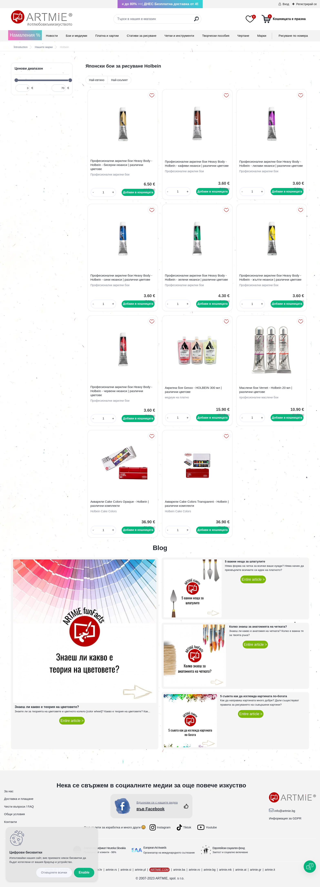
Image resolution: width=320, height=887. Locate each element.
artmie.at (240, 869)
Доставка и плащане (18, 798)
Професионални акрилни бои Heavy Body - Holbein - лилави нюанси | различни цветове (271, 163)
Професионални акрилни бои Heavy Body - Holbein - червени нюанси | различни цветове (121, 391)
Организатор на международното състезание (169, 852)
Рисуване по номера (293, 35)
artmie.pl (140, 869)
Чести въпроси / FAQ (19, 806)
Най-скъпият (119, 80)
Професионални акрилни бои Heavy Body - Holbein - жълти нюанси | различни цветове (270, 277)
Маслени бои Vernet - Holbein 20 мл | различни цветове (265, 389)
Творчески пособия (215, 35)
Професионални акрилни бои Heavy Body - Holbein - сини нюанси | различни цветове (121, 277)
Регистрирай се (306, 4)
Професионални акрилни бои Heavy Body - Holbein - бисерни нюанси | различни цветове (121, 165)
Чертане (243, 35)
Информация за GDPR (285, 818)
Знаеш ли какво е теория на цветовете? (47, 707)
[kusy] (103, 192)
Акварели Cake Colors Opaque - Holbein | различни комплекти (119, 503)
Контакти (10, 822)
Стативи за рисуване (141, 35)
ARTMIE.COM (159, 869)
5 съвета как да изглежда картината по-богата (253, 696)
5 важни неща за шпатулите (245, 561)
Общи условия (14, 814)
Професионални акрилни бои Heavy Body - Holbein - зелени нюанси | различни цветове (196, 277)
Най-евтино (96, 80)
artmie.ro (194, 869)
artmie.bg (210, 869)
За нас (8, 791)
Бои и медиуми (76, 35)
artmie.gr (255, 869)
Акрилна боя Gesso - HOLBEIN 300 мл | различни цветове (193, 389)
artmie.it (270, 869)
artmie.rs (111, 869)
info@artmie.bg (284, 811)
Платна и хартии (107, 35)
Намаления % (25, 35)
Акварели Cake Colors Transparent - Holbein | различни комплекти (197, 503)
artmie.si (125, 869)
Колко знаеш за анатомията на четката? (258, 626)
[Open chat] (310, 866)
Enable (84, 872)
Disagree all (54, 873)
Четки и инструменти (179, 35)
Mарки (261, 35)
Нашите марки (44, 47)
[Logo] (41, 18)
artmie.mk (225, 869)
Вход (286, 4)
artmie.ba (179, 869)
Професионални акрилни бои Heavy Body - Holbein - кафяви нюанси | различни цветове (197, 163)
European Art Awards (154, 847)
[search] (196, 20)
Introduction (21, 47)
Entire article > (71, 721)
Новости (52, 35)
